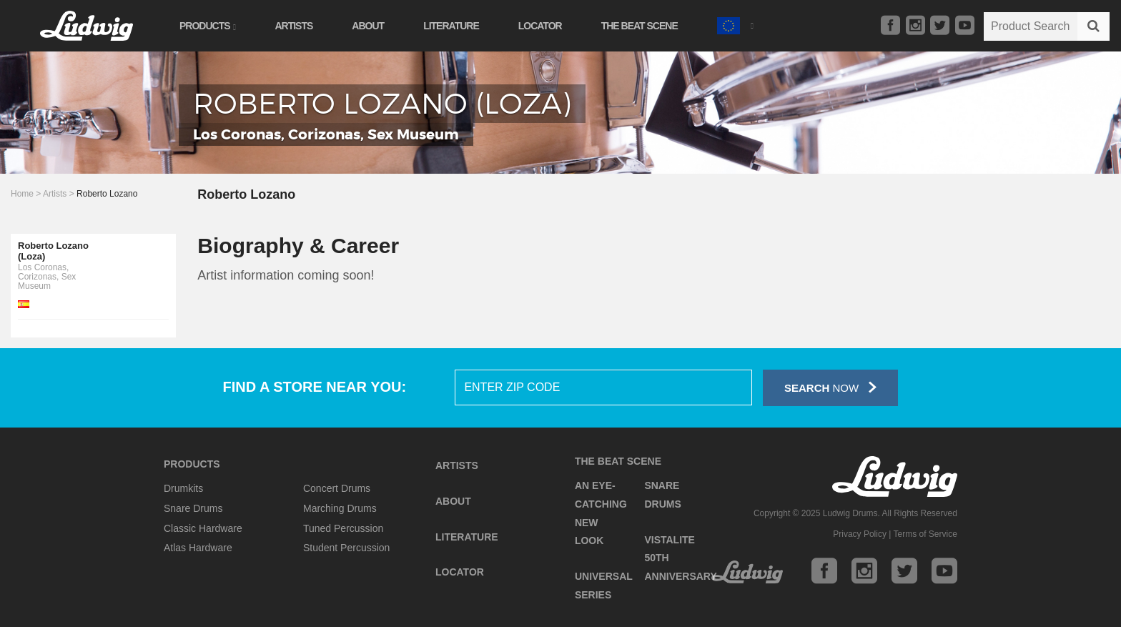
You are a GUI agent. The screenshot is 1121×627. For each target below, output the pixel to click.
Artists (293, 25)
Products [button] (207, 25)
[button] (735, 24)
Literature (451, 25)
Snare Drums (193, 508)
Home (22, 194)
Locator (540, 25)
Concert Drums (336, 488)
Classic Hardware (203, 528)
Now (830, 387)
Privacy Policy (860, 534)
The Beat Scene (639, 25)
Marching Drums (340, 508)
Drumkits (183, 488)
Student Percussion (346, 547)
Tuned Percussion (343, 528)
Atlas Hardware (198, 547)
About (368, 25)
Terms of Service (925, 534)
